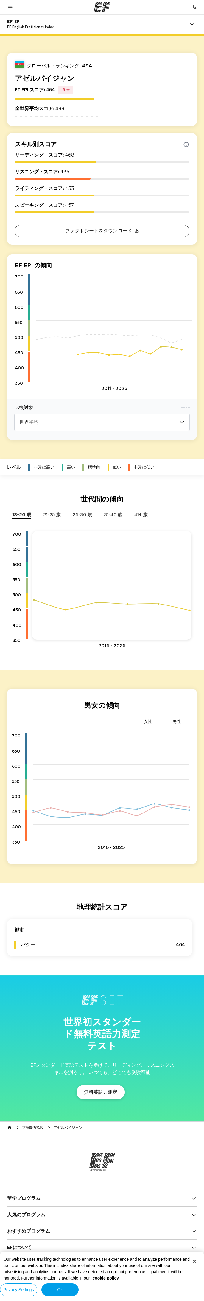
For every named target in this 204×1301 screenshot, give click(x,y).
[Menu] (192, 24)
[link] (30, 24)
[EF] (102, 7)
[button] (10, 7)
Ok (60, 1289)
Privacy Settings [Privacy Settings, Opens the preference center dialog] (18, 1289)
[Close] (194, 1261)
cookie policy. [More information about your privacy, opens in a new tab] (106, 1278)
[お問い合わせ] (194, 7)
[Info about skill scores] (186, 144)
